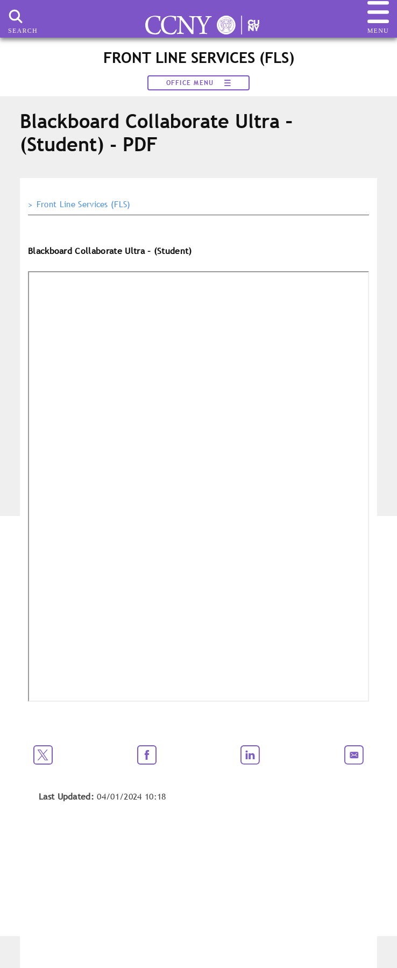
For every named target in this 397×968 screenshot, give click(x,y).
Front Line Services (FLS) (84, 204)
